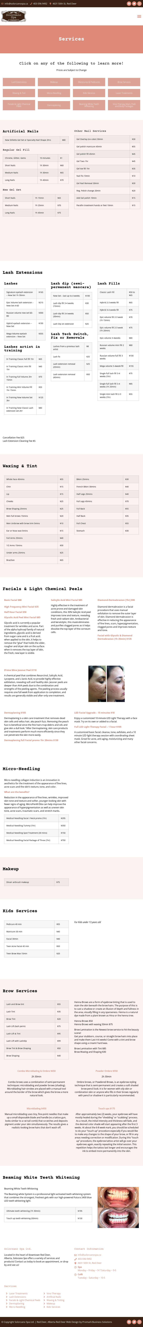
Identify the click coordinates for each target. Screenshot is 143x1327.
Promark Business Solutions (97, 1322)
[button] (139, 16)
